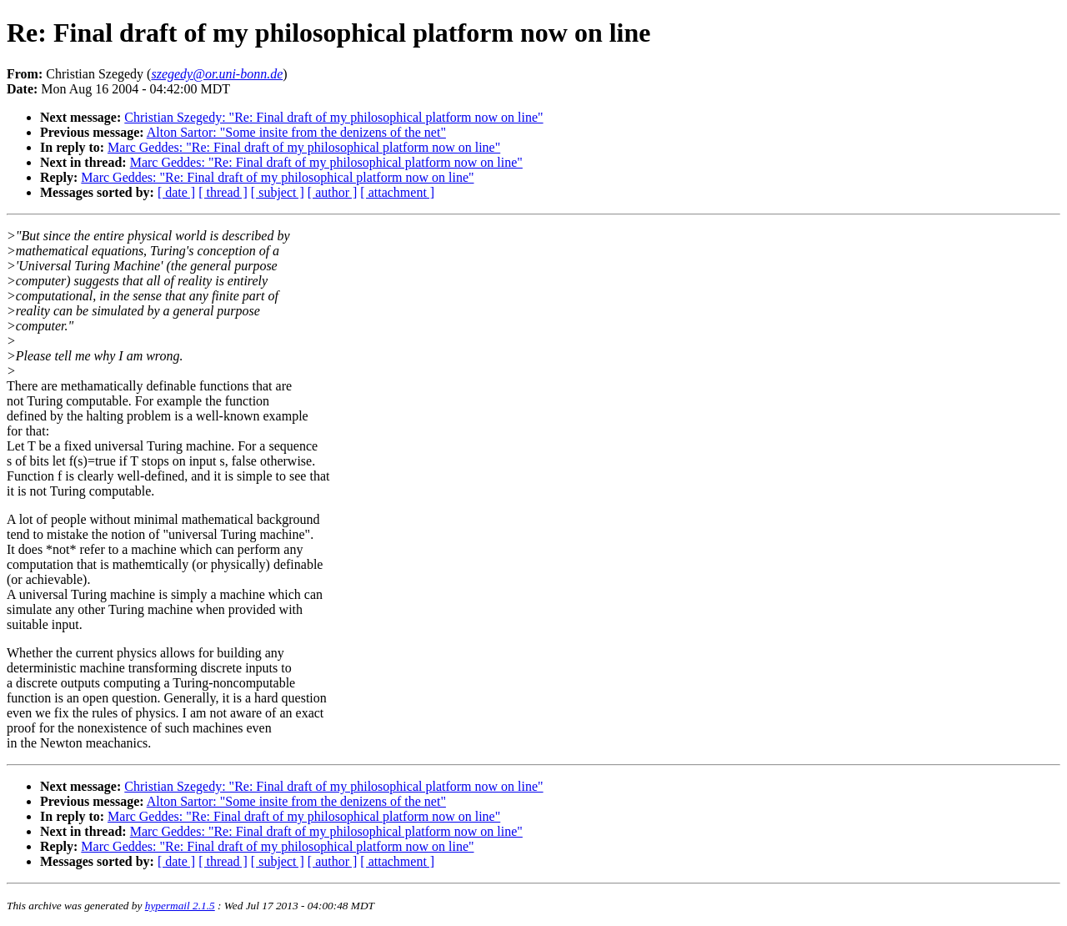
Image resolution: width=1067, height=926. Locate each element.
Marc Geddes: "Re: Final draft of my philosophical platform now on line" (304, 147)
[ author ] (333, 192)
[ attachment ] (397, 192)
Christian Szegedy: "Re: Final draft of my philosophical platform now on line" (333, 117)
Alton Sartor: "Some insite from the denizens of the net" (296, 132)
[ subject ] (277, 192)
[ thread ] (223, 192)
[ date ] (176, 192)
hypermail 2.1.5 (180, 905)
